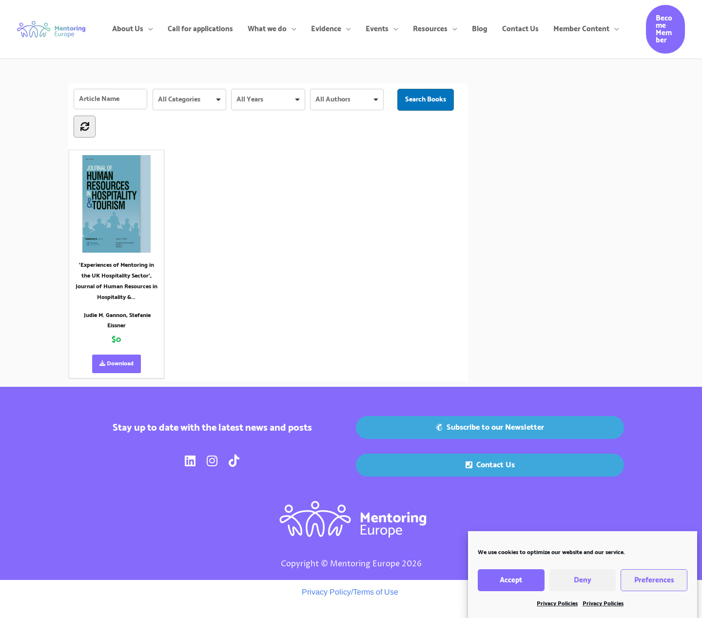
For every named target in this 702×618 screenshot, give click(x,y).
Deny (582, 584)
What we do (267, 29)
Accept (511, 584)
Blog (480, 29)
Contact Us (520, 29)
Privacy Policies (557, 608)
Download (116, 363)
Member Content (581, 29)
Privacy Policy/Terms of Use (350, 592)
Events (377, 29)
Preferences (654, 584)
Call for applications (200, 29)
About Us (127, 29)
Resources (430, 29)
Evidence (326, 29)
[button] (665, 29)
